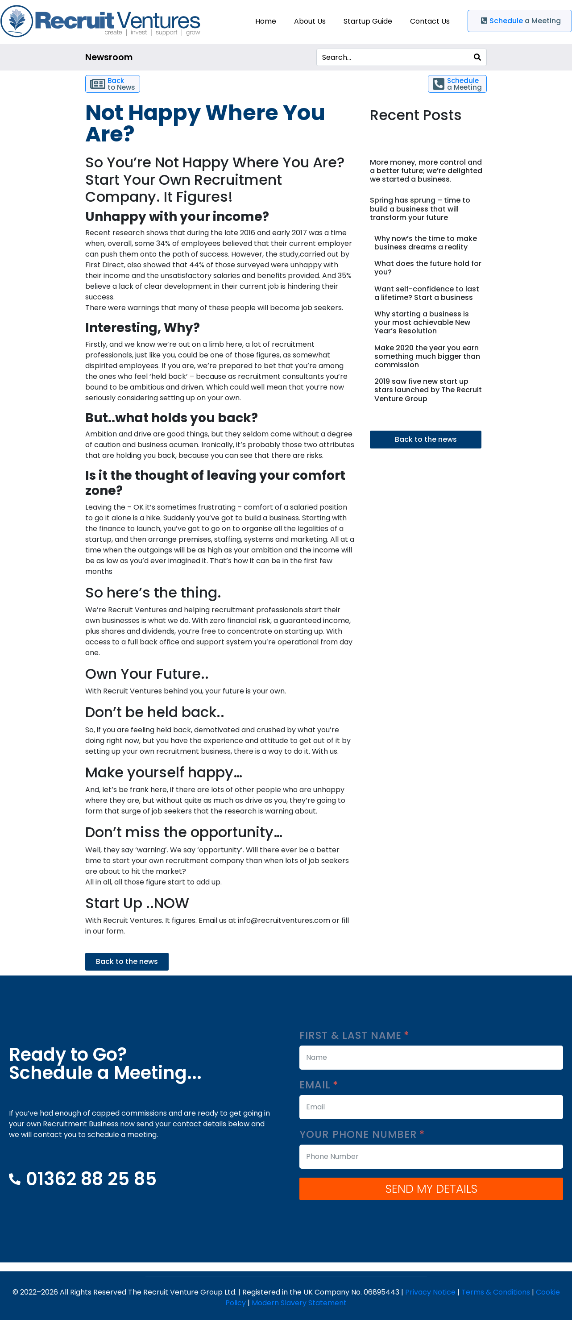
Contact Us (430, 21)
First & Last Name (354, 1035)
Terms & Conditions (495, 1292)
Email (318, 1085)
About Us (310, 21)
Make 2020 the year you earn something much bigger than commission (427, 356)
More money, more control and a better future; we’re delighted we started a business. (426, 170)
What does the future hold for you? (427, 267)
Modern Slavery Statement (299, 1303)
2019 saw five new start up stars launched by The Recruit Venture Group (428, 389)
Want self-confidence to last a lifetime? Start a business (426, 293)
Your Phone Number (362, 1134)
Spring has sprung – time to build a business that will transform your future (420, 208)
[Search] (477, 57)
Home (265, 21)
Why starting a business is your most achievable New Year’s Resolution (422, 322)
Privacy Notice (430, 1292)
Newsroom (109, 57)
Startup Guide (368, 21)
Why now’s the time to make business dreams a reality (425, 242)
